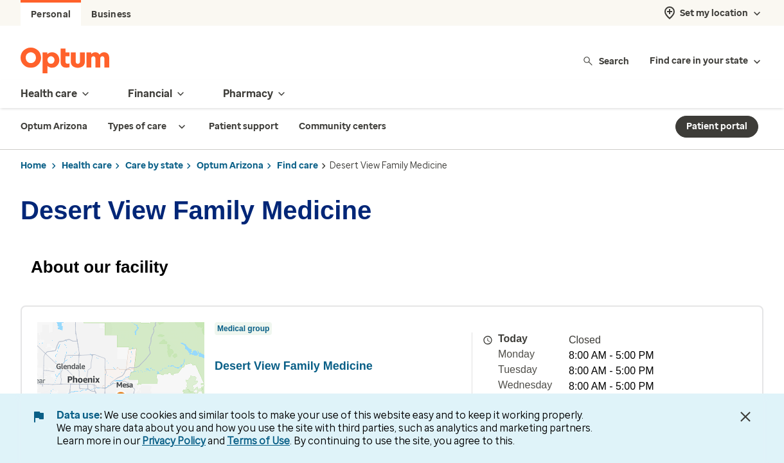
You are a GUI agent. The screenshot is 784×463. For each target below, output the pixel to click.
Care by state (154, 165)
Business (111, 14)
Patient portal (716, 126)
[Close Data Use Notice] (745, 416)
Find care (297, 165)
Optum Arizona (230, 165)
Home (33, 165)
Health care (87, 165)
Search (605, 61)
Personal (51, 14)
